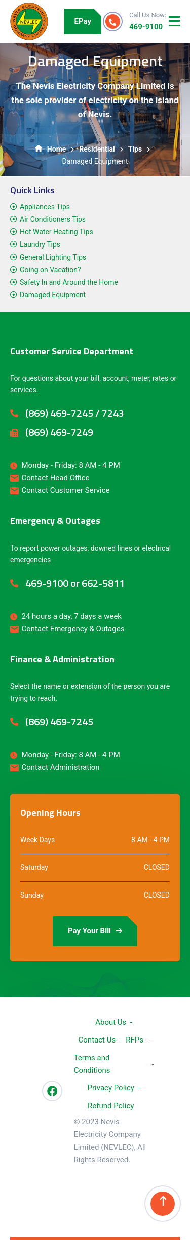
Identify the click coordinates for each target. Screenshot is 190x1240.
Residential (97, 149)
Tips (135, 149)
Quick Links (32, 190)
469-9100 (146, 26)
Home (50, 149)
